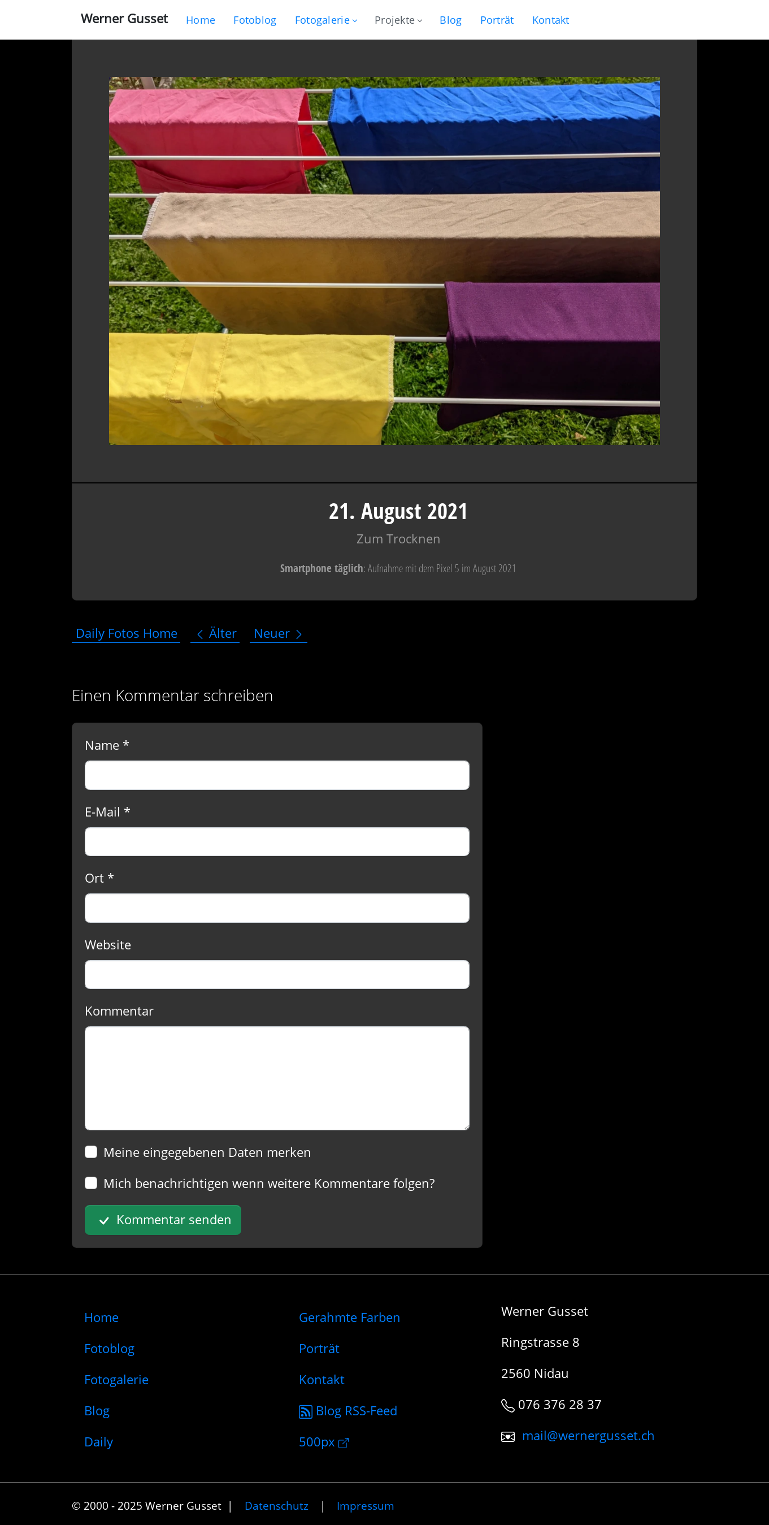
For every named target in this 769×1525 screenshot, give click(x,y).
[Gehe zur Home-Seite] (200, 20)
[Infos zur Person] (497, 20)
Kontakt (322, 1379)
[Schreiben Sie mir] (551, 20)
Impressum (365, 1505)
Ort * (99, 877)
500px (324, 1441)
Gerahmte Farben (350, 1316)
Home (101, 1316)
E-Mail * (108, 811)
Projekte (398, 20)
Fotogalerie (326, 20)
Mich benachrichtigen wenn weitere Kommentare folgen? (269, 1182)
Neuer (279, 632)
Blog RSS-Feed (348, 1410)
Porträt (319, 1348)
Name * (107, 744)
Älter (215, 632)
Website (108, 944)
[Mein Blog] (451, 20)
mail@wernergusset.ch (588, 1435)
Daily (98, 1441)
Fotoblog (109, 1348)
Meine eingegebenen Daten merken (207, 1151)
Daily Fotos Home (126, 632)
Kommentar (119, 1010)
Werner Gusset (124, 18)
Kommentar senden (163, 1220)
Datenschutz (277, 1505)
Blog (97, 1410)
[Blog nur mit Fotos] (254, 20)
